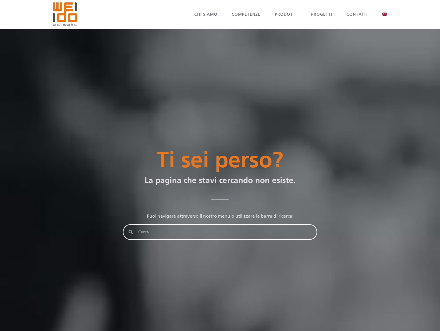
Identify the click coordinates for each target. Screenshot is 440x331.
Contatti (357, 14)
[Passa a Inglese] (384, 14)
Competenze (246, 14)
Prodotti (286, 14)
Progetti (321, 14)
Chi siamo (205, 14)
